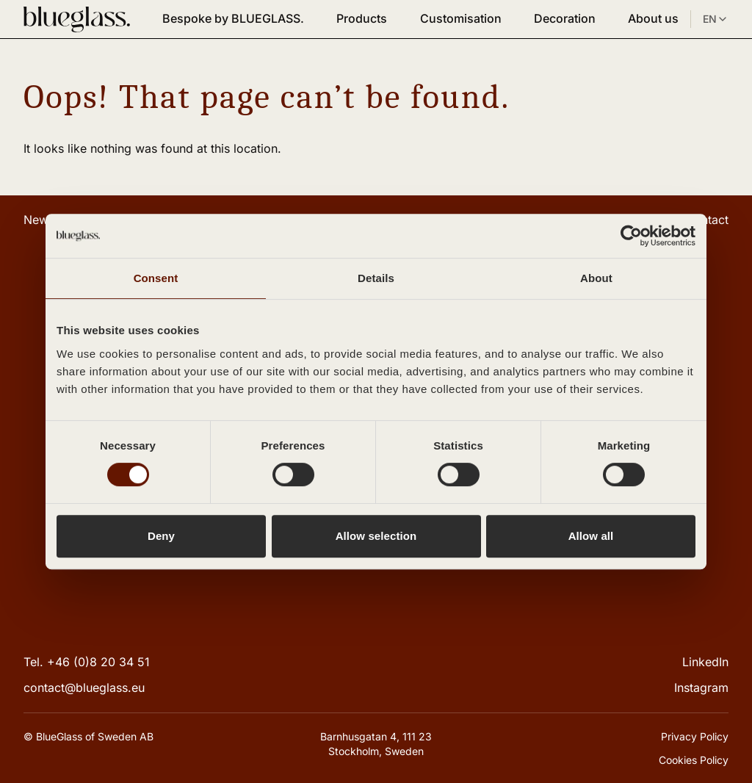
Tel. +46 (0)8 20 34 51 (87, 661)
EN (715, 19)
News (39, 219)
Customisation (461, 18)
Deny (161, 536)
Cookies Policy (693, 760)
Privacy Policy (694, 736)
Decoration (565, 18)
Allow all (591, 536)
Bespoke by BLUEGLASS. (233, 18)
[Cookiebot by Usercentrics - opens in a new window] (631, 236)
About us (653, 18)
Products (361, 18)
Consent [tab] (156, 278)
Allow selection (376, 536)
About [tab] (596, 278)
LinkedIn (705, 661)
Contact (706, 219)
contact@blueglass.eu (84, 687)
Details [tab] (376, 278)
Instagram (701, 687)
